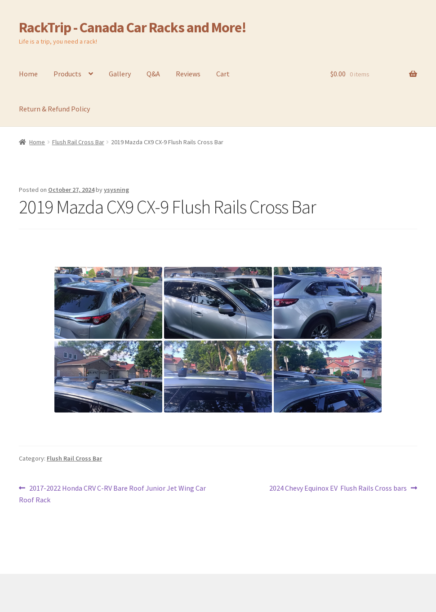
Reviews (188, 73)
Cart (223, 73)
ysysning (116, 190)
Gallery (120, 73)
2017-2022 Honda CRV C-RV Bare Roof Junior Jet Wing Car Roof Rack (112, 493)
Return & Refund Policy (54, 108)
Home (28, 73)
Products (67, 73)
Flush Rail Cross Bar (78, 142)
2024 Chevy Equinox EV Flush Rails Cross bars (338, 488)
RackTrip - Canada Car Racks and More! (132, 27)
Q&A (153, 73)
